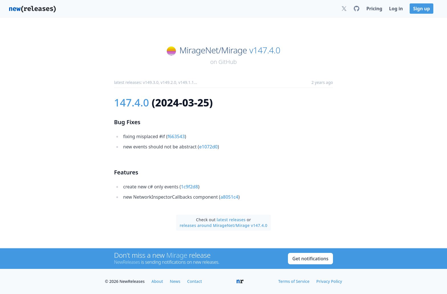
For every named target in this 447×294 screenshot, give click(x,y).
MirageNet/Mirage (213, 50)
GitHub (227, 62)
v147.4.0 (264, 50)
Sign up (421, 8)
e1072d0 (208, 147)
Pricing (374, 8)
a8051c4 (229, 197)
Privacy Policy (329, 281)
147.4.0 (131, 103)
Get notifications (310, 258)
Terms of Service (293, 281)
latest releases (231, 219)
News (175, 281)
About (157, 281)
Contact (194, 281)
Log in (396, 8)
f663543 (176, 136)
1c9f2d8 (189, 187)
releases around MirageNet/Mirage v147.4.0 (223, 225)
